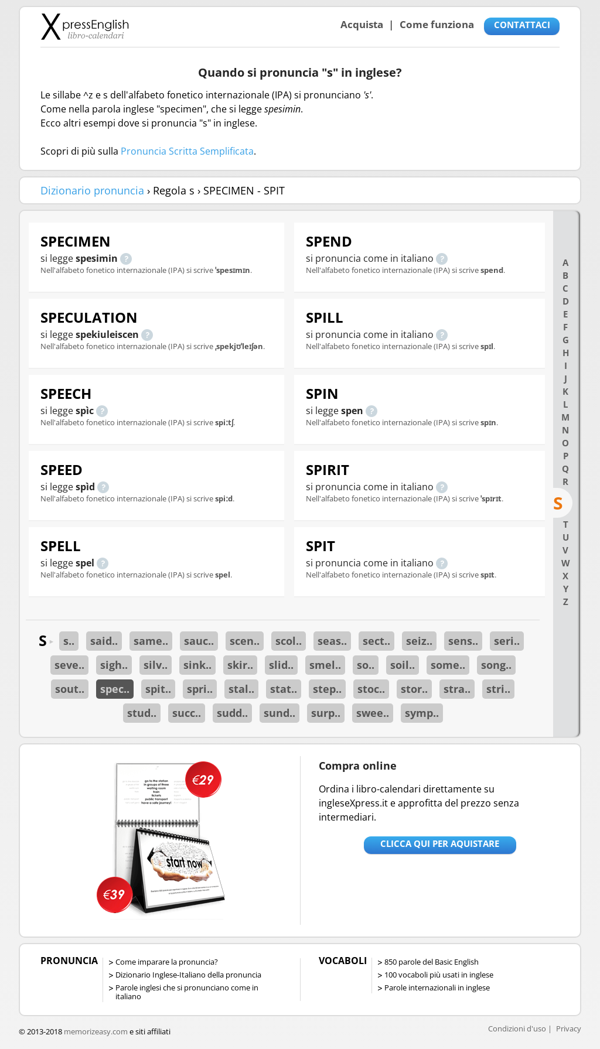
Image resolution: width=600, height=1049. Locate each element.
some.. (448, 665)
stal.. (241, 689)
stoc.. (371, 689)
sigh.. (114, 665)
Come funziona (437, 24)
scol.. (288, 641)
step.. (327, 689)
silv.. (156, 665)
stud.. (141, 713)
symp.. (422, 713)
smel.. (325, 665)
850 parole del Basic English (431, 961)
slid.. (281, 665)
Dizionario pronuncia (92, 190)
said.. (104, 641)
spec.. (114, 689)
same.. (151, 641)
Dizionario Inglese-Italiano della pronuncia (188, 974)
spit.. (158, 689)
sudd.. (232, 713)
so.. (365, 665)
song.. (496, 665)
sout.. (69, 689)
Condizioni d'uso (517, 1028)
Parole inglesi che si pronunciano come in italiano (186, 992)
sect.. (376, 641)
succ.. (186, 713)
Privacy (568, 1028)
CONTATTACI (522, 24)
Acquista (361, 24)
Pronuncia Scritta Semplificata (187, 151)
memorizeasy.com (96, 1031)
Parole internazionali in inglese (437, 987)
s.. (68, 641)
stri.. (498, 689)
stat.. (283, 689)
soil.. (402, 665)
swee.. (372, 713)
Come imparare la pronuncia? (166, 961)
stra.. (457, 689)
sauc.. (199, 641)
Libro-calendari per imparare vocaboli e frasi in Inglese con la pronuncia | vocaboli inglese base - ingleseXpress (84, 26)
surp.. (325, 713)
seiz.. (419, 641)
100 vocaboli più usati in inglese (438, 974)
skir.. (240, 665)
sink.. (197, 665)
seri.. (507, 641)
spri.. (200, 689)
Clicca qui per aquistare (439, 843)
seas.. (332, 641)
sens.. (463, 641)
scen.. (245, 641)
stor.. (414, 689)
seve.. (69, 665)
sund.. (279, 713)
